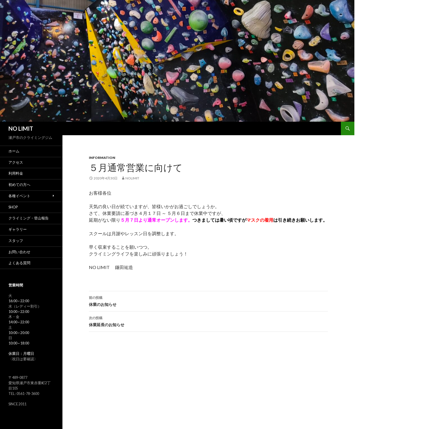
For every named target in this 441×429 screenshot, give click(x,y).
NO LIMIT (20, 128)
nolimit (132, 178)
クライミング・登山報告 (28, 218)
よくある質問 (19, 263)
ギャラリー (17, 229)
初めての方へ (19, 185)
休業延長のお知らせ (208, 321)
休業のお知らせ (208, 300)
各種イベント (19, 196)
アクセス (15, 162)
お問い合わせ (19, 252)
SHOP (13, 207)
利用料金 (15, 173)
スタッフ (15, 241)
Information (102, 157)
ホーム (13, 151)
